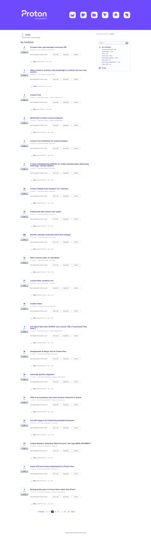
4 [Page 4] (55, 511)
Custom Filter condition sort (41, 281)
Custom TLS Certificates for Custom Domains (49, 141)
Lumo (38, 49)
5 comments (33, 214)
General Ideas (105, 51)
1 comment (32, 331)
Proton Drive (105, 55)
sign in (112, 33)
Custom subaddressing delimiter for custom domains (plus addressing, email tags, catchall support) (59, 165)
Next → (73, 511)
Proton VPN (105, 64)
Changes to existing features (48, 49)
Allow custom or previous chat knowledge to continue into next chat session (58, 71)
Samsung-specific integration (42, 374)
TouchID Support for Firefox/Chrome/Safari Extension (52, 420)
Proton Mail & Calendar (42, 97)
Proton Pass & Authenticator (44, 354)
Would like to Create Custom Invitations (46, 118)
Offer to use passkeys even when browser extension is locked (55, 397)
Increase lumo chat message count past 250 (48, 47)
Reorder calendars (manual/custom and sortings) (50, 235)
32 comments (33, 237)
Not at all (56, 55)
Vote (24, 52)
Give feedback (106, 47)
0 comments (33, 49)
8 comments (33, 191)
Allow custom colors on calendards (44, 258)
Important (66, 55)
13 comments (33, 306)
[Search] (127, 43)
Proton (104, 68)
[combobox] (112, 42)
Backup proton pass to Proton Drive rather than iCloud (52, 489)
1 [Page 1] (46, 511)
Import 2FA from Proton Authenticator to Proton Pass (52, 466)
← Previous (40, 511)
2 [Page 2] (49, 511)
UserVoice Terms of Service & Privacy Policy (75, 532)
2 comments (33, 168)
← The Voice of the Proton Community (30, 37)
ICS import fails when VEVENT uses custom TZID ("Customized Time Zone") (58, 327)
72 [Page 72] (65, 511)
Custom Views (36, 304)
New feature (52, 143)
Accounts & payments (107, 49)
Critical (77, 55)
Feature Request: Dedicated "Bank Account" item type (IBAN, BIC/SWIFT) (60, 443)
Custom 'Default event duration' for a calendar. (49, 189)
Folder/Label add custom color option (45, 212)
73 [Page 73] (68, 511)
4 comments (33, 283)
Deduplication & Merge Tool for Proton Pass (48, 351)
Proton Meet (105, 60)
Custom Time (35, 95)
